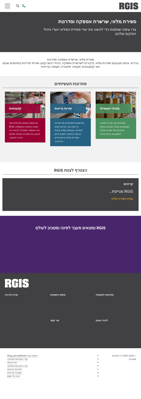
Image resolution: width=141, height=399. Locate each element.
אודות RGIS (104, 326)
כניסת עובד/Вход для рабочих (22, 355)
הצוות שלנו (104, 333)
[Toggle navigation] (7, 6)
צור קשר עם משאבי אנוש (66, 329)
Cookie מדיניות (14, 372)
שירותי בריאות (105, 304)
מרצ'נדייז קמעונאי (62, 304)
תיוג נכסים (58, 311)
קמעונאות (103, 300)
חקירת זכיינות (59, 333)
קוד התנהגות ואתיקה (17, 359)
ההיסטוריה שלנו (106, 329)
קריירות (102, 337)
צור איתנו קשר (60, 326)
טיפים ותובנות (14, 300)
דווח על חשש (13, 376)
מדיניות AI (12, 362)
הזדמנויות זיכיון (105, 341)
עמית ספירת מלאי (122, 198)
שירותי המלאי (59, 300)
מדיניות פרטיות (14, 369)
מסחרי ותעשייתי (106, 308)
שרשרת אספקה (61, 308)
